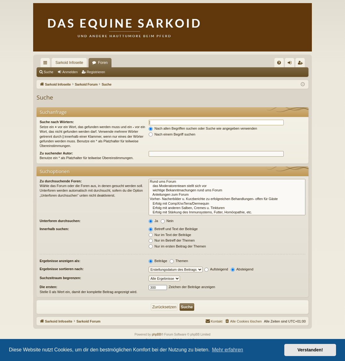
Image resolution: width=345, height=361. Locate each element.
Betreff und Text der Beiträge (173, 229)
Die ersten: (48, 287)
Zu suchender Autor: (56, 153)
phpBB (156, 334)
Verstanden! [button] (310, 349)
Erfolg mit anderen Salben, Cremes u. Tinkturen (227, 208)
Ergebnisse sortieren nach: (62, 269)
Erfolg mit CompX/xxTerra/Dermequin (227, 204)
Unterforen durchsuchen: (60, 221)
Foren (102, 62)
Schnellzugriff (46, 63)
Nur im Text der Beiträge (170, 235)
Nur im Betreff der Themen (172, 240)
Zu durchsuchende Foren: (61, 181)
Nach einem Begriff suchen (172, 134)
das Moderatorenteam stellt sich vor (227, 186)
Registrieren (96, 72)
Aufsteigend (216, 269)
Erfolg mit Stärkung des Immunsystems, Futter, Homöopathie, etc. (227, 212)
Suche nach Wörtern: (57, 122)
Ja (153, 221)
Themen (179, 261)
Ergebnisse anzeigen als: (60, 261)
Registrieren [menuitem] (301, 63)
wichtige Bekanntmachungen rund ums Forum (227, 190)
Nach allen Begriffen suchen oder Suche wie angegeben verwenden (203, 128)
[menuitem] (279, 62)
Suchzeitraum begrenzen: (60, 278)
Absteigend (242, 269)
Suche (48, 72)
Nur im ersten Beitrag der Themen (177, 246)
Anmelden (70, 72)
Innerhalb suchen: (54, 229)
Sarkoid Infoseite (69, 62)
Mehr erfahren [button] (227, 349)
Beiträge (158, 261)
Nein (167, 221)
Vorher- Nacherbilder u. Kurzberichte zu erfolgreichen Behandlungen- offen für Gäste (227, 199)
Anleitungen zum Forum (227, 195)
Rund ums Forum (227, 182)
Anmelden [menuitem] (291, 63)
